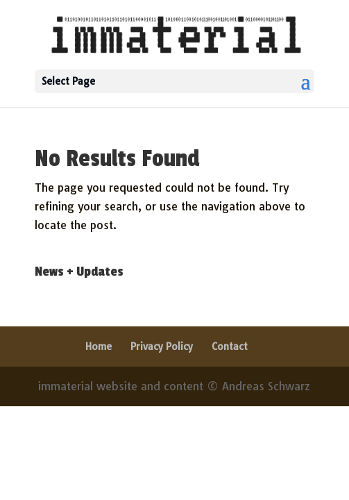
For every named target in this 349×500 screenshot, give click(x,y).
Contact (230, 346)
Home (98, 346)
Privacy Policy (161, 346)
